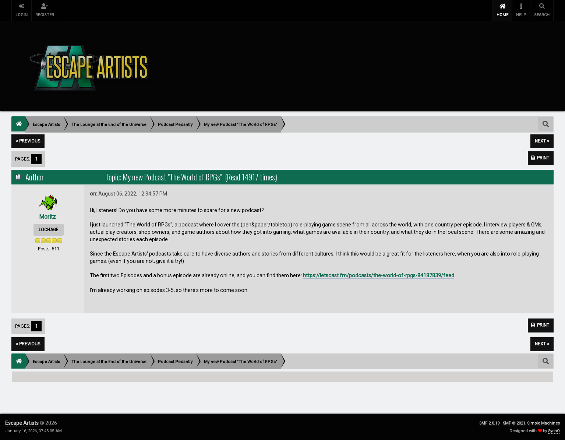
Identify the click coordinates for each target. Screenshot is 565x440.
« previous (28, 141)
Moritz (47, 216)
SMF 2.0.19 (489, 423)
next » (542, 141)
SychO (554, 431)
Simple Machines (543, 423)
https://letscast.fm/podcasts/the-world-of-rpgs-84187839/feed (378, 275)
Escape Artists (22, 423)
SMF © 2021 (514, 423)
